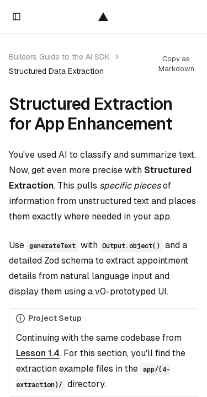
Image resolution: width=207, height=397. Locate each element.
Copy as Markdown (176, 63)
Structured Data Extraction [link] (56, 71)
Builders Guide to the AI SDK (59, 57)
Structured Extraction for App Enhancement (90, 114)
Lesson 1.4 (38, 353)
